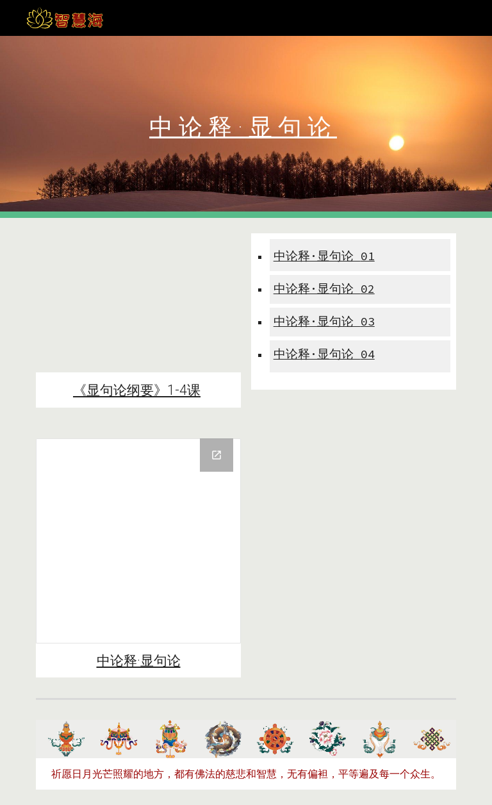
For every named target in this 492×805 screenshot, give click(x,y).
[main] (245, 127)
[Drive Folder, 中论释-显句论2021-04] (138, 540)
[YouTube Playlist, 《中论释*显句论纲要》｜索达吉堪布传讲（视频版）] (138, 302)
